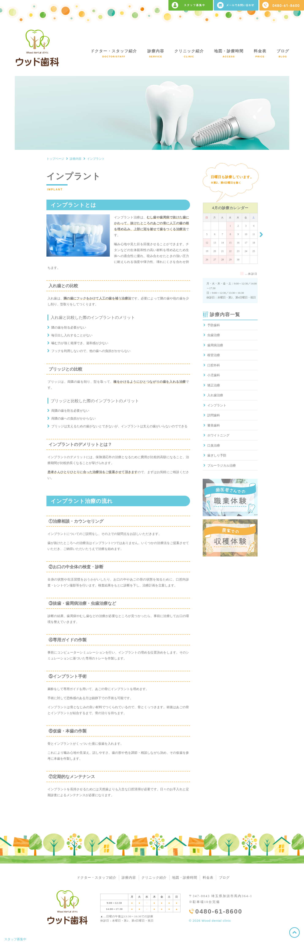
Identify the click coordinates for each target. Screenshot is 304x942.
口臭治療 (213, 445)
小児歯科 (213, 375)
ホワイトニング (218, 435)
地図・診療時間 (229, 53)
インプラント (216, 405)
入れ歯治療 (215, 395)
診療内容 (155, 53)
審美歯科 (213, 425)
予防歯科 (213, 325)
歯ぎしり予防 (216, 455)
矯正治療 (213, 385)
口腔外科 (213, 365)
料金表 (260, 53)
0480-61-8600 (218, 911)
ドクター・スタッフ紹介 (114, 53)
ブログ (283, 53)
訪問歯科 (213, 415)
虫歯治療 (213, 335)
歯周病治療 (215, 345)
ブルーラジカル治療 (221, 465)
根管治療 (213, 355)
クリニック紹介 (189, 53)
